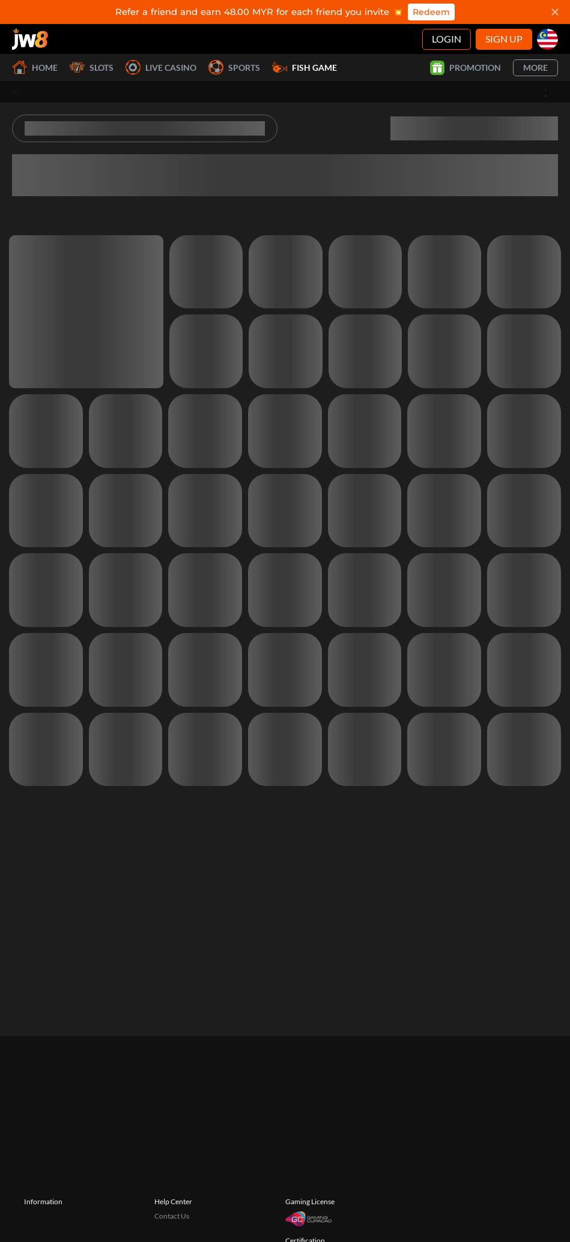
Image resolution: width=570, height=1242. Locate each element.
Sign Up (504, 38)
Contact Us (171, 1215)
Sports (234, 67)
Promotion (465, 68)
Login (446, 38)
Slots (92, 67)
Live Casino (161, 67)
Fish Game (304, 67)
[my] (547, 39)
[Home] (30, 39)
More (535, 67)
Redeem (431, 12)
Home (35, 67)
